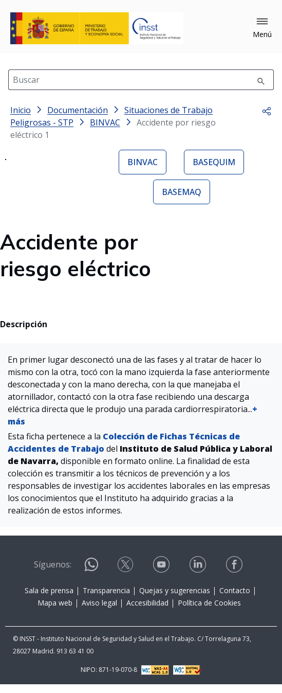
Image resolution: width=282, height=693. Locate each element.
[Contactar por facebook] (235, 575)
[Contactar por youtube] (162, 575)
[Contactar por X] (126, 575)
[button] (262, 28)
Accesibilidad (147, 613)
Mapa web (54, 613)
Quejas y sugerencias (174, 601)
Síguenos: (52, 575)
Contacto (234, 601)
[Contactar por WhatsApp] (91, 579)
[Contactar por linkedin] (199, 575)
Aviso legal (99, 613)
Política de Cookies (209, 613)
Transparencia (106, 601)
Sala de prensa (49, 601)
